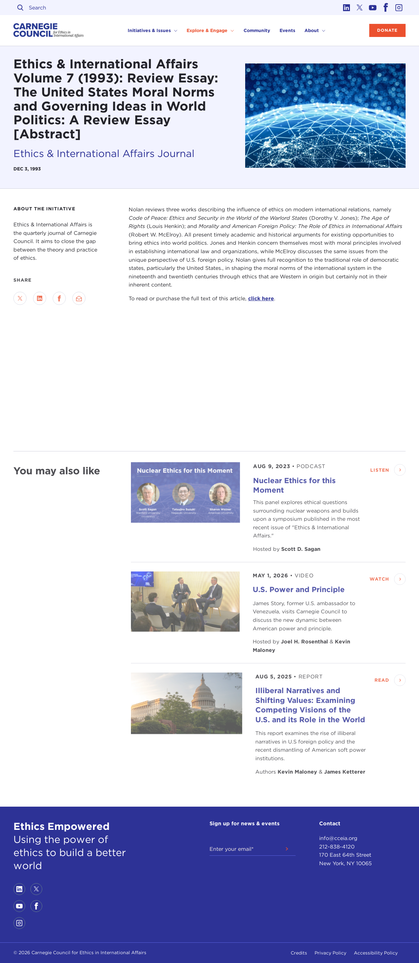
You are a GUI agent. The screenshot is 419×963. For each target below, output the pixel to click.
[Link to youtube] (372, 7)
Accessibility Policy (376, 952)
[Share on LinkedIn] (39, 298)
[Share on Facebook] (59, 298)
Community (257, 30)
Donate (387, 30)
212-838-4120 (337, 847)
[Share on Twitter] (20, 298)
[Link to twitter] (359, 7)
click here (261, 298)
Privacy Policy (330, 952)
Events (287, 30)
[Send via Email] (78, 298)
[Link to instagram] (399, 7)
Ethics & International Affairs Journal (103, 153)
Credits (299, 952)
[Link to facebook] (385, 7)
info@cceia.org (338, 838)
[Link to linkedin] (346, 7)
